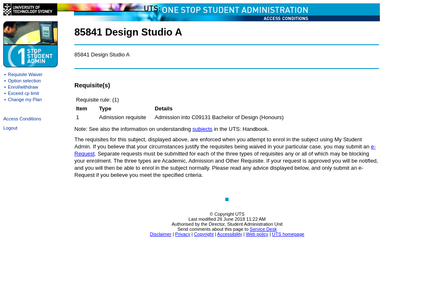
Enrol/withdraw (23, 86)
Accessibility (229, 234)
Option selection (24, 80)
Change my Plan (25, 99)
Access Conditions (22, 118)
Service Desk (263, 229)
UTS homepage (288, 234)
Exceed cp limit (23, 93)
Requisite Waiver (25, 74)
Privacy (182, 234)
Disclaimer (160, 234)
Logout (10, 127)
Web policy (257, 234)
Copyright (204, 234)
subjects (203, 129)
